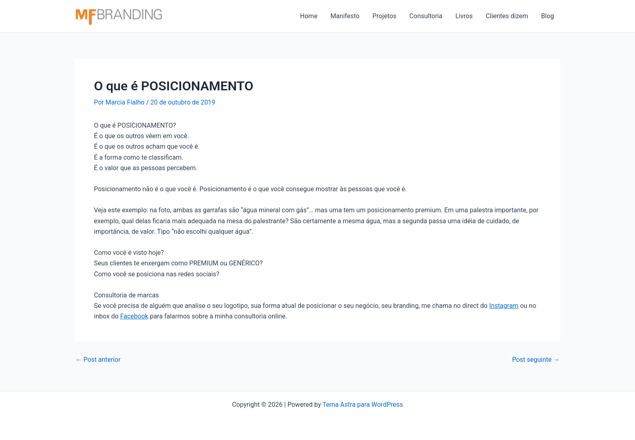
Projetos (384, 16)
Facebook (134, 316)
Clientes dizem (507, 16)
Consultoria (426, 16)
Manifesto (345, 16)
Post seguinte (536, 360)
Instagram (503, 306)
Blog (547, 16)
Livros (464, 16)
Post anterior (98, 360)
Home (309, 16)
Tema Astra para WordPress (362, 404)
